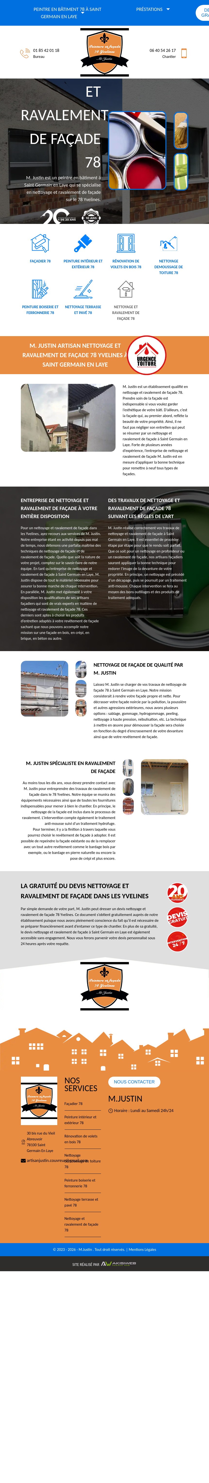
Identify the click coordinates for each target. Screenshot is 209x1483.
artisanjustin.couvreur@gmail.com (39, 1160)
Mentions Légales (142, 1249)
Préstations (149, 9)
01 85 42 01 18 (46, 50)
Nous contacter (134, 1082)
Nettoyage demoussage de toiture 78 (83, 1161)
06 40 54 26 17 (163, 50)
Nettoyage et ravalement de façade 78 (82, 1224)
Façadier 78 (74, 1103)
